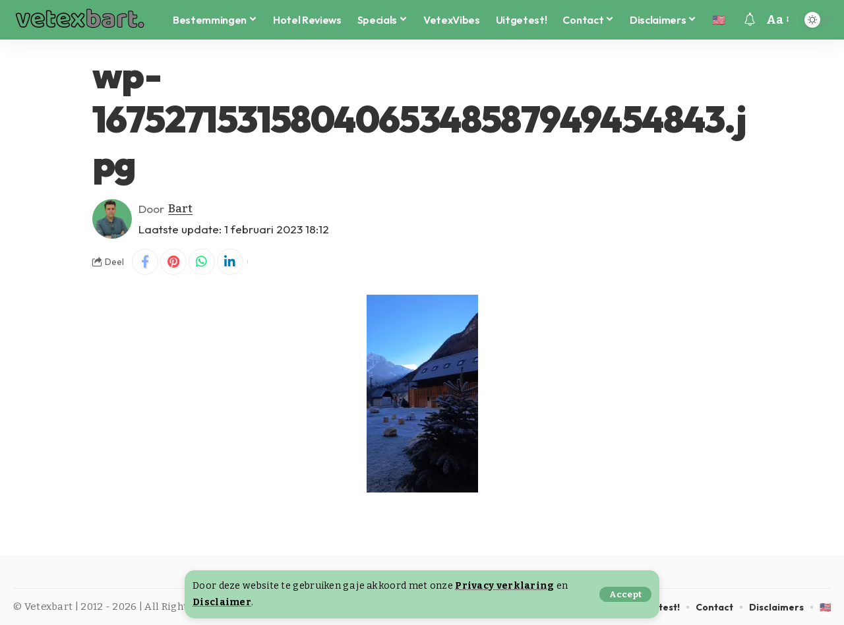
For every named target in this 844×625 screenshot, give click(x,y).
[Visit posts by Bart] (112, 219)
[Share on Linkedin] (230, 262)
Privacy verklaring (504, 585)
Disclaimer (222, 602)
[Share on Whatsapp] (202, 262)
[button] (625, 594)
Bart (180, 209)
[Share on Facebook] (145, 262)
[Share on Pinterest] (173, 262)
